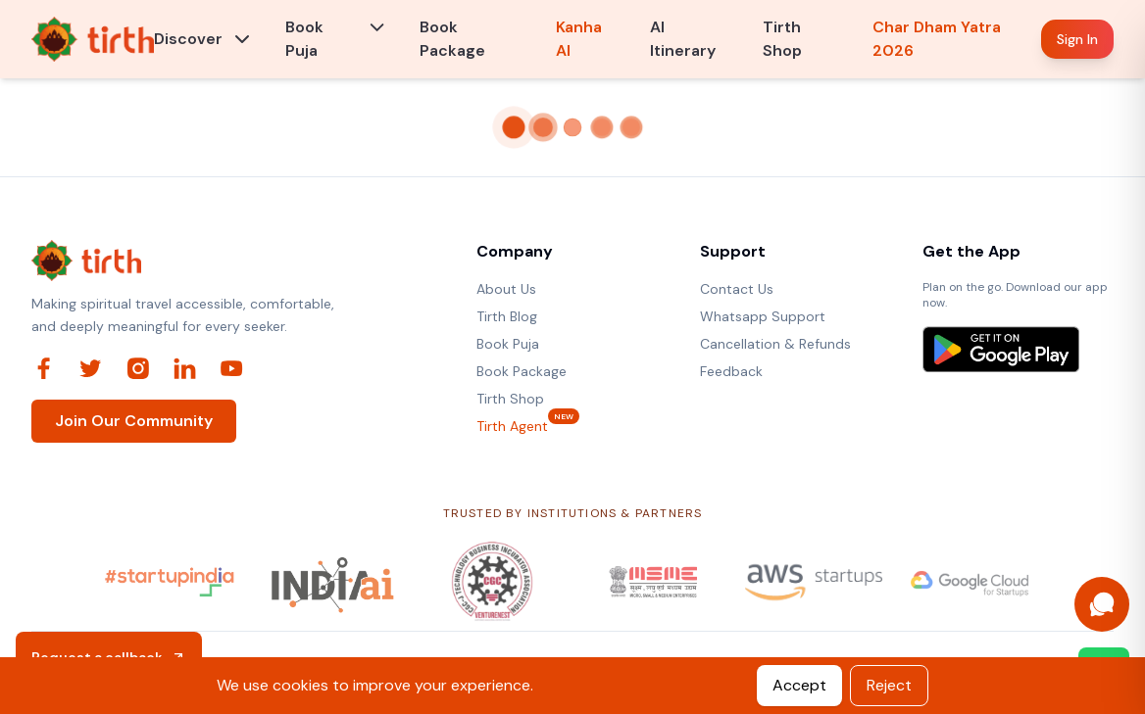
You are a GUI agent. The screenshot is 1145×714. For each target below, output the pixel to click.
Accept (799, 685)
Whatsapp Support (762, 316)
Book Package (452, 39)
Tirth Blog (506, 316)
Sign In (1077, 39)
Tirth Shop (782, 39)
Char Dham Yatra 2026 (936, 39)
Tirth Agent (512, 425)
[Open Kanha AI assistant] (1101, 604)
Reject (889, 685)
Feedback (731, 371)
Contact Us (736, 289)
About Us (506, 289)
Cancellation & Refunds (775, 344)
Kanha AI (579, 39)
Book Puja (304, 39)
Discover (188, 38)
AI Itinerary (683, 39)
